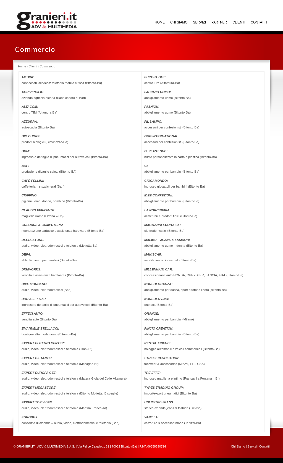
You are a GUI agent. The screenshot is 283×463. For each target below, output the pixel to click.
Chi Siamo (238, 446)
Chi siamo (179, 22)
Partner (219, 22)
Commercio (47, 66)
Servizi (199, 22)
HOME (160, 22)
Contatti (259, 22)
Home (22, 66)
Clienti (238, 22)
